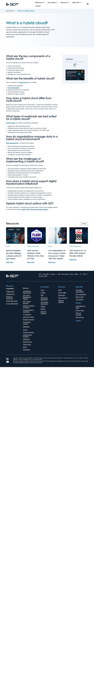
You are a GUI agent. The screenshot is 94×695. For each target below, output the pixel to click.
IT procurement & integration (28, 311)
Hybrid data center (12, 301)
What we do (10, 11)
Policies (78, 303)
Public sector (27, 344)
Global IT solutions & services (28, 306)
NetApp (43, 306)
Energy (25, 330)
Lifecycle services (28, 317)
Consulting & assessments (27, 292)
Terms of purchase (78, 313)
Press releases (62, 298)
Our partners (45, 287)
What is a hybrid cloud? (26, 11)
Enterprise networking (9, 297)
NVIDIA (43, 309)
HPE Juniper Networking (45, 303)
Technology (26, 349)
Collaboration (10, 291)
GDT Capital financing (27, 302)
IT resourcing (27, 314)
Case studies (62, 292)
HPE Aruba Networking (44, 298)
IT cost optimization (12, 303)
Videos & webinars (61, 301)
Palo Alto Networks (44, 312)
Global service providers (27, 335)
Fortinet (43, 292)
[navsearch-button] (88, 4)
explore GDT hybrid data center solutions (34, 209)
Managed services (28, 319)
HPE (42, 295)
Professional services (27, 323)
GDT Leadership (81, 294)
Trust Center (79, 299)
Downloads (61, 295)
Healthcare (26, 339)
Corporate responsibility (80, 291)
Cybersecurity (10, 294)
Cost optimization (13, 88)
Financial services (28, 332)
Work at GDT (80, 297)
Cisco (42, 290)
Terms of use (80, 317)
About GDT (79, 287)
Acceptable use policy (80, 307)
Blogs (60, 290)
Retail (25, 347)
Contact (78, 320)
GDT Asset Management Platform (27, 297)
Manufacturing (27, 342)
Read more (9, 262)
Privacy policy (80, 310)
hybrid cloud (23, 82)
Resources (61, 287)
